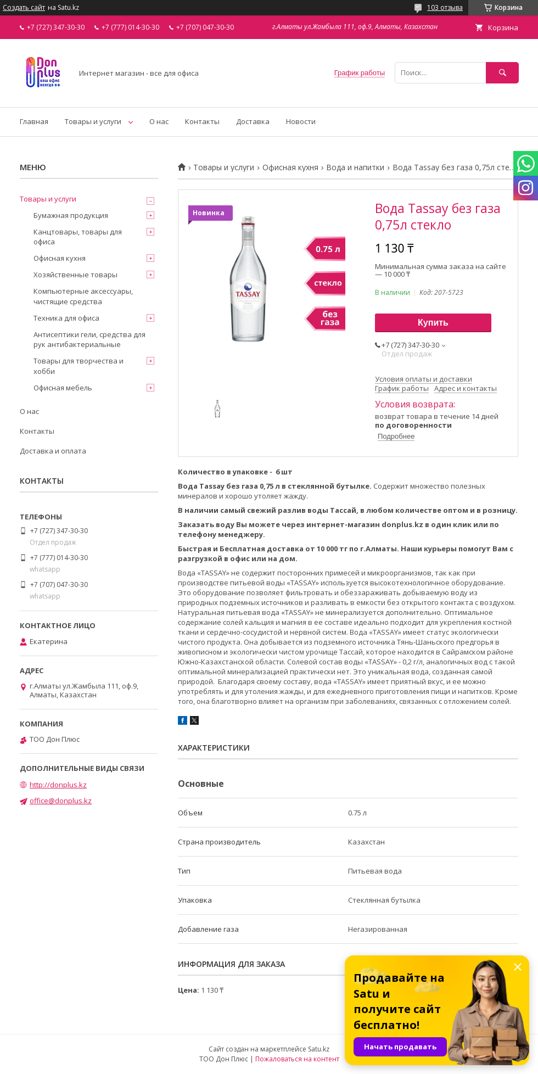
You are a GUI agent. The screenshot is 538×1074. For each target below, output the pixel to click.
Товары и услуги (93, 121)
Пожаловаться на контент (297, 1059)
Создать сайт (24, 8)
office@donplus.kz (61, 800)
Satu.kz (318, 1049)
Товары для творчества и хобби (78, 366)
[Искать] (502, 72)
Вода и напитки (355, 167)
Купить (433, 322)
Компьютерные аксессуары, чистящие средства (83, 296)
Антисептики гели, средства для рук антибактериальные (89, 339)
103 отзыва (445, 7)
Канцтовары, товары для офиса (77, 237)
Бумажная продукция (70, 215)
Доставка (253, 121)
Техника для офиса (66, 318)
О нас (159, 121)
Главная (34, 121)
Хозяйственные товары (75, 274)
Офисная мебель (62, 388)
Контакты (202, 121)
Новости (301, 121)
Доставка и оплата (53, 451)
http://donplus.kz (58, 784)
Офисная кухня (290, 167)
